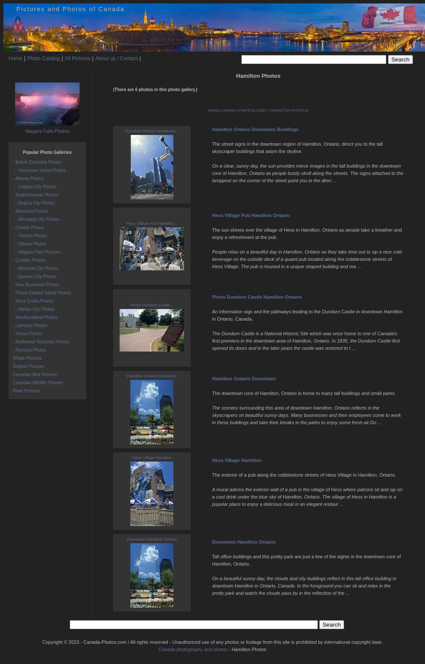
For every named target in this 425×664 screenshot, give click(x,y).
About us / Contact (116, 58)
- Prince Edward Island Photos (42, 293)
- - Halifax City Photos (34, 309)
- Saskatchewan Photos (35, 195)
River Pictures (26, 391)
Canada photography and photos (193, 649)
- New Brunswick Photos (36, 284)
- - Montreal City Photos (35, 268)
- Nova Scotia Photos (33, 301)
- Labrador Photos (30, 325)
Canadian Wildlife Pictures (38, 382)
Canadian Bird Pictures (35, 374)
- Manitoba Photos (30, 211)
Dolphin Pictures (28, 366)
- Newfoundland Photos (35, 317)
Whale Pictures (27, 358)
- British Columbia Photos (37, 162)
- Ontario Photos (28, 227)
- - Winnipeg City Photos (36, 219)
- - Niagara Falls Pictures (36, 252)
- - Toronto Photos (30, 235)
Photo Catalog (43, 58)
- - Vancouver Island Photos (39, 170)
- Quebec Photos (29, 260)
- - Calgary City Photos (34, 186)
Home (15, 58)
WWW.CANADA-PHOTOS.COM (237, 110)
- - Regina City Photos (34, 203)
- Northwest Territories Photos (41, 342)
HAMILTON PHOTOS (289, 110)
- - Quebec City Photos (34, 276)
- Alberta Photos (28, 178)
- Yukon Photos (27, 333)
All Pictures (77, 58)
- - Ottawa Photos (29, 244)
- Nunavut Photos (29, 350)
